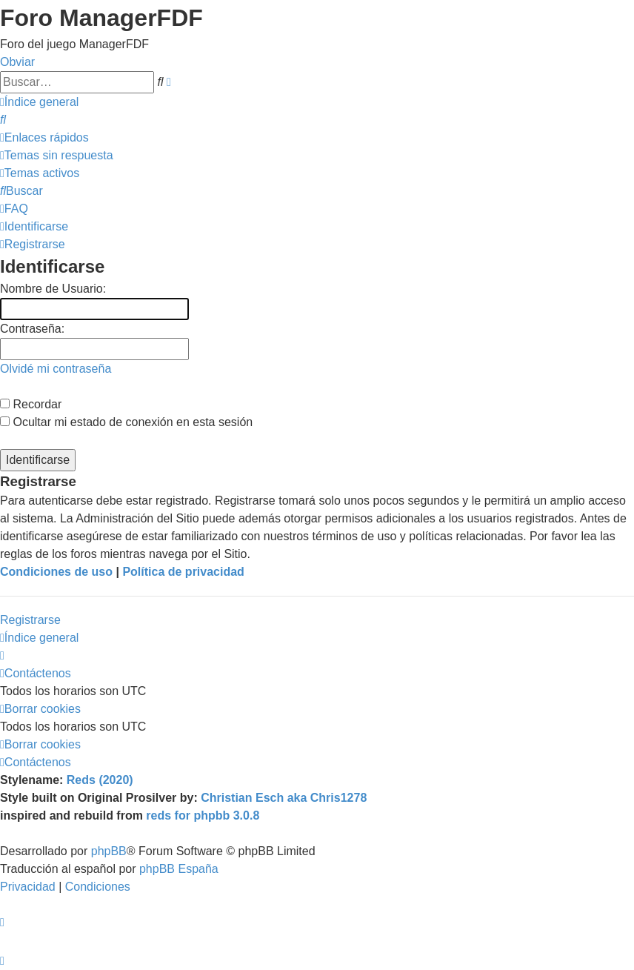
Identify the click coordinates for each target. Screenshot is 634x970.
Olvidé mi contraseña (55, 368)
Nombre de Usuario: (53, 288)
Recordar (30, 404)
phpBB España (178, 869)
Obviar (17, 62)
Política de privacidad (183, 571)
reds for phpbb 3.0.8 (202, 815)
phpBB (109, 851)
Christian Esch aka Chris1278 (284, 797)
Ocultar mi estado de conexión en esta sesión (126, 422)
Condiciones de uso (56, 571)
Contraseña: (32, 328)
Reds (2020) (100, 780)
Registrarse (30, 620)
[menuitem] (3, 119)
